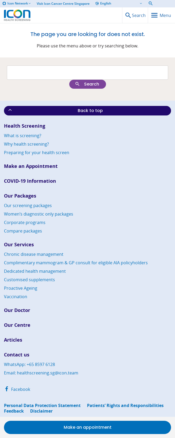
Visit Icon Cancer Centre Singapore (63, 3)
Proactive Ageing (20, 288)
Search (87, 84)
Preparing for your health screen (36, 152)
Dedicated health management (35, 271)
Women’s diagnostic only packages (38, 214)
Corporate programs (24, 222)
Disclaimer (41, 411)
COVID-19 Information (30, 181)
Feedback (14, 411)
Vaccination (15, 297)
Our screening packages (28, 205)
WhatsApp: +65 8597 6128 (29, 364)
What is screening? (22, 135)
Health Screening (24, 126)
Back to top (55, 110)
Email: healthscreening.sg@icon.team (41, 373)
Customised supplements (29, 280)
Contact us (16, 354)
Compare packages (23, 231)
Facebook (17, 389)
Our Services (19, 244)
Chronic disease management (33, 254)
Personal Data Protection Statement (42, 405)
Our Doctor (17, 310)
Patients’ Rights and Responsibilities (125, 405)
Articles (13, 340)
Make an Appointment (31, 166)
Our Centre (17, 325)
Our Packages (20, 196)
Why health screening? (26, 144)
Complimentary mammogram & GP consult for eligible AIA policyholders (76, 263)
